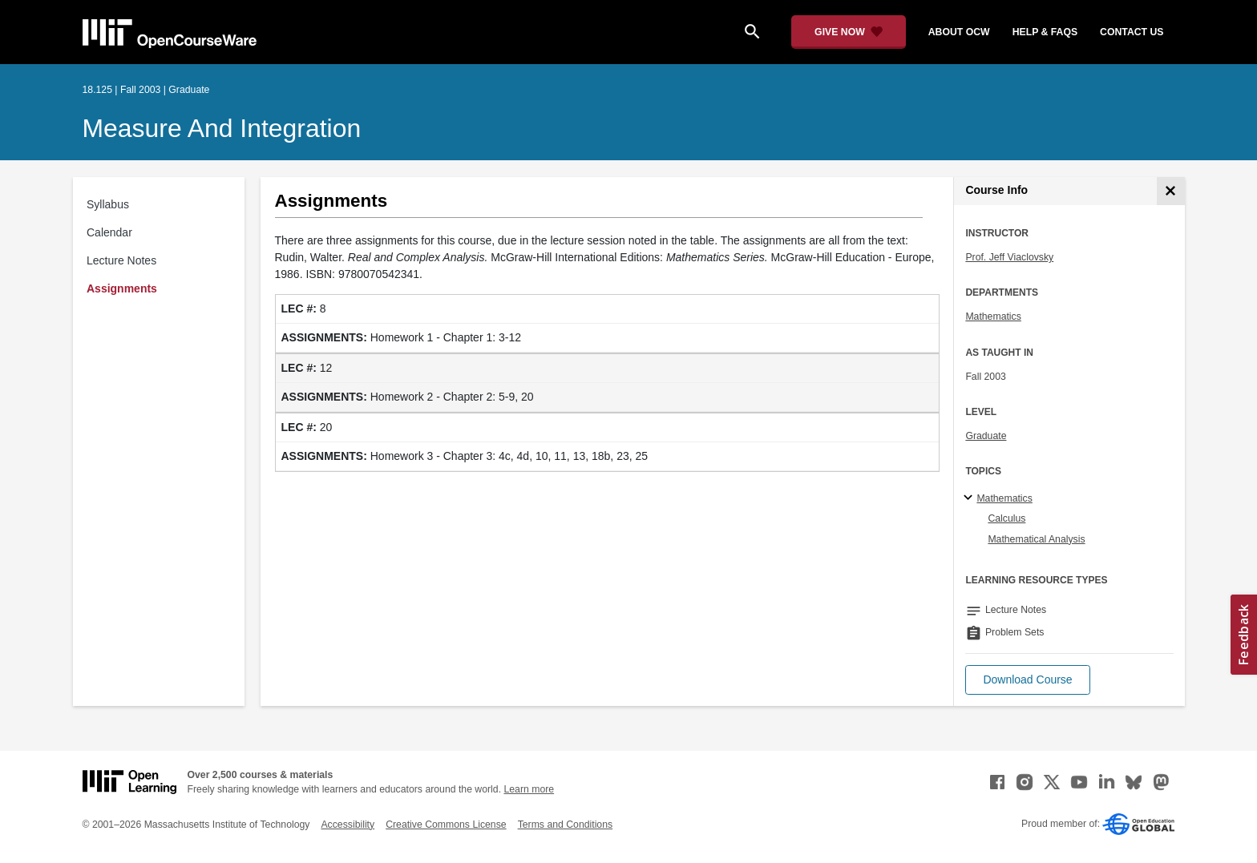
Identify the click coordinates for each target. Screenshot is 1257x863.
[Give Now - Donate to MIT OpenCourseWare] (848, 32)
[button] (1027, 680)
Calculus (1006, 518)
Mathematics (993, 316)
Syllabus (108, 204)
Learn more (528, 789)
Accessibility (347, 824)
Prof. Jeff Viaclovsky (1009, 257)
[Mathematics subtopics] (970, 498)
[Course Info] (1171, 191)
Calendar (109, 232)
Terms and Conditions (565, 824)
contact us (1131, 32)
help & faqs (1044, 32)
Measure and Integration (222, 128)
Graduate (985, 436)
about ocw (959, 32)
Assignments (122, 288)
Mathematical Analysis (1036, 539)
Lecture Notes (121, 260)
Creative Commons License (446, 824)
